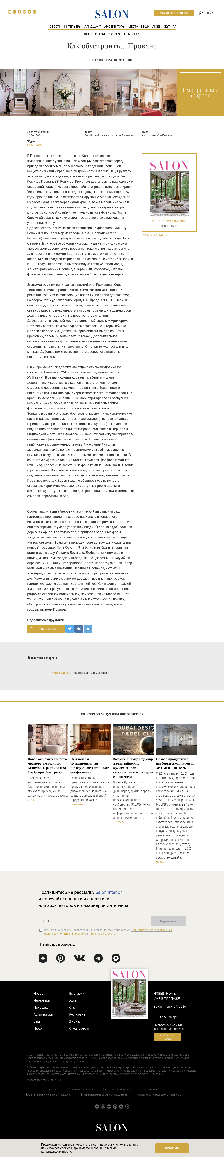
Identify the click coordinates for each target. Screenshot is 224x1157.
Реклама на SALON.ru (154, 234)
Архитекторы (114, 26)
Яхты (88, 34)
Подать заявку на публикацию (48, 1094)
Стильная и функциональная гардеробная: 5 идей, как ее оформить (89, 765)
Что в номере (167, 1017)
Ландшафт (92, 26)
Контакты (149, 1089)
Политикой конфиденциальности (65, 933)
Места (133, 26)
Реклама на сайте (81, 1089)
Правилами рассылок (103, 933)
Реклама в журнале (118, 1089)
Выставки (76, 993)
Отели (100, 34)
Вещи (145, 26)
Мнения (134, 34)
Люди (156, 26)
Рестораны (116, 34)
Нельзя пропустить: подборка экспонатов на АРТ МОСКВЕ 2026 (175, 763)
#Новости (33, 800)
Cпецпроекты (79, 1028)
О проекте (51, 1089)
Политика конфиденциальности (160, 1094)
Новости (54, 26)
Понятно (172, 1148)
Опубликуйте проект (174, 13)
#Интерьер (76, 804)
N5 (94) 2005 (34, 144)
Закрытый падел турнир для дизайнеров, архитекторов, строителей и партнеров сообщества (133, 768)
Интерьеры (72, 26)
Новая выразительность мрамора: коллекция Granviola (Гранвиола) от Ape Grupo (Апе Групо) (47, 765)
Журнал (170, 26)
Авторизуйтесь (61, 672)
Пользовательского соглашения (151, 930)
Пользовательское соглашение (103, 1094)
